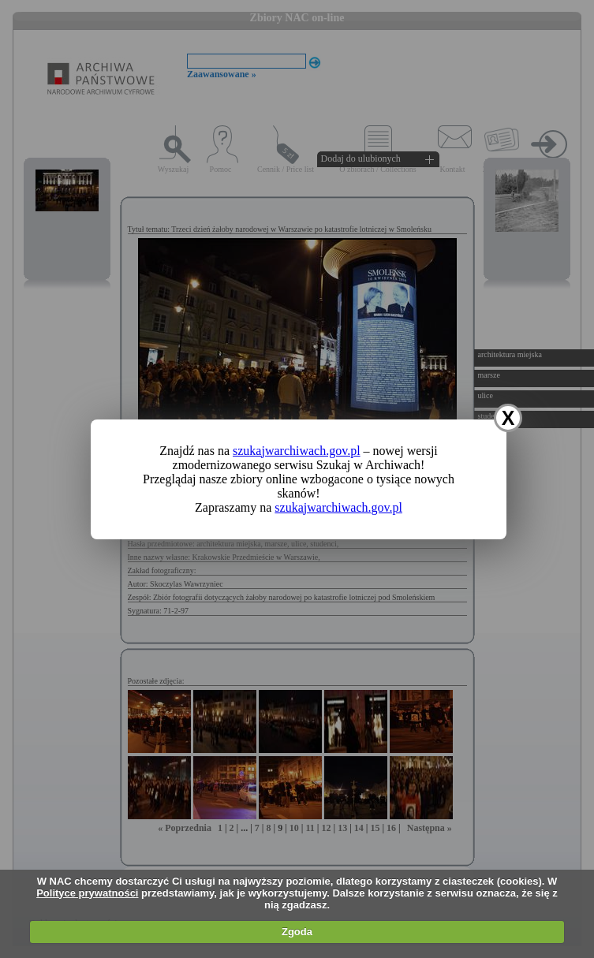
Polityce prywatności (87, 893)
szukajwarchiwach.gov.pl (297, 450)
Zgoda (297, 931)
